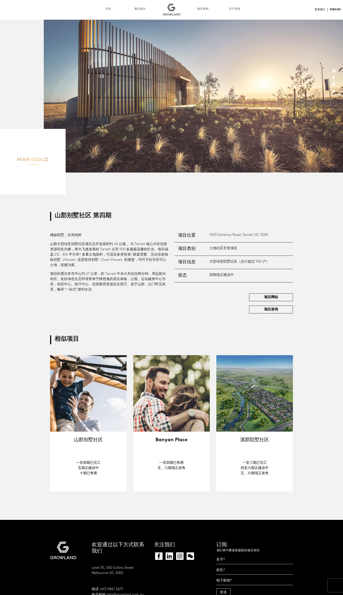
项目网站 (271, 297)
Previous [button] (53, 96)
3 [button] (333, 84)
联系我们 (320, 9)
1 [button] (334, 71)
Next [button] (334, 96)
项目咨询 (271, 309)
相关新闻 (203, 9)
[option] (193, 96)
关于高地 (234, 9)
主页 (108, 9)
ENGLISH (335, 9)
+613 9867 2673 (111, 589)
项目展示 (140, 9)
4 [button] (333, 91)
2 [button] (333, 77)
